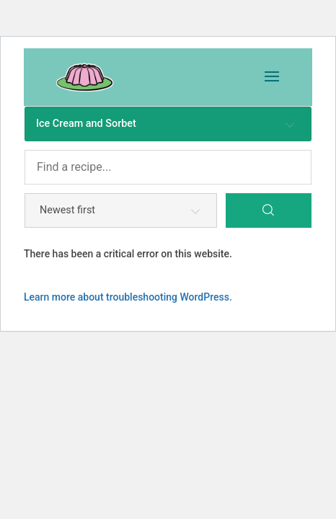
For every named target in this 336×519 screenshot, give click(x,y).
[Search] (268, 210)
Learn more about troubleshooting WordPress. (128, 297)
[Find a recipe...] (168, 167)
